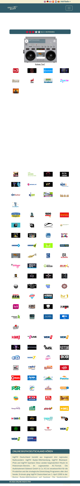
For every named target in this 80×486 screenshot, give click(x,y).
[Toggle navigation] (69, 8)
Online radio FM (22, 482)
